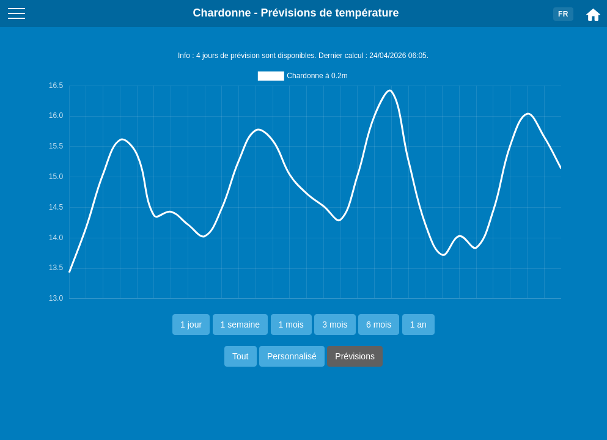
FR (563, 14)
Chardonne (222, 13)
